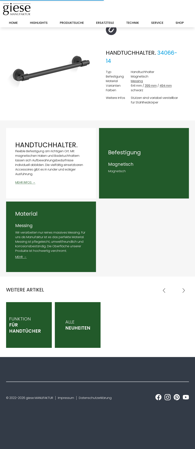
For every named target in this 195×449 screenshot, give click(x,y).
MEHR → (21, 257)
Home (13, 23)
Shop (180, 23)
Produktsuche (72, 23)
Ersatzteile (105, 23)
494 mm (166, 85)
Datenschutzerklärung (95, 398)
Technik (132, 23)
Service (157, 23)
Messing (137, 81)
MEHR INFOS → (25, 182)
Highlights (39, 23)
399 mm (151, 85)
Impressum (66, 398)
